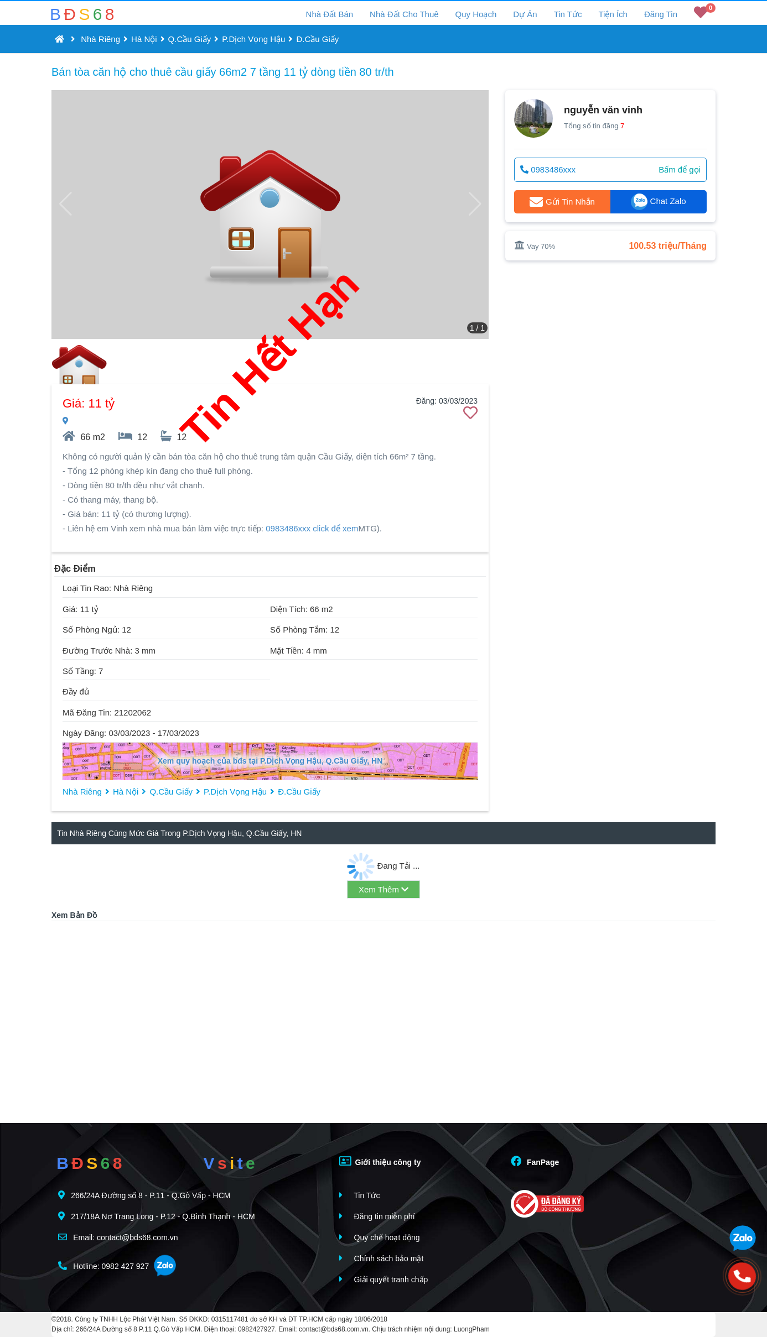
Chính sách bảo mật (381, 1258)
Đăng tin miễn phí (377, 1216)
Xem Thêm (383, 889)
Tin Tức (568, 14)
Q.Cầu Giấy (189, 39)
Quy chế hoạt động (379, 1237)
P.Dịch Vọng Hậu (253, 39)
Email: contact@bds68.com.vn (118, 1237)
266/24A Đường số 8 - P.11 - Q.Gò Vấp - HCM (144, 1195)
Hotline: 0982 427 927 (103, 1266)
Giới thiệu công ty (380, 1161)
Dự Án (525, 14)
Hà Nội (144, 39)
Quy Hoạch (476, 14)
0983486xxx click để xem (312, 528)
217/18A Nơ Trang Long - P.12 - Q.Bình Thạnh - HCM (156, 1216)
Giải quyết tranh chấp (383, 1279)
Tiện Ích (612, 14)
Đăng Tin (660, 14)
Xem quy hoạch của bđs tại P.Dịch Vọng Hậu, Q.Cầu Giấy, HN (270, 760)
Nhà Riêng (100, 39)
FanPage (535, 1161)
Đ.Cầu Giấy (317, 39)
